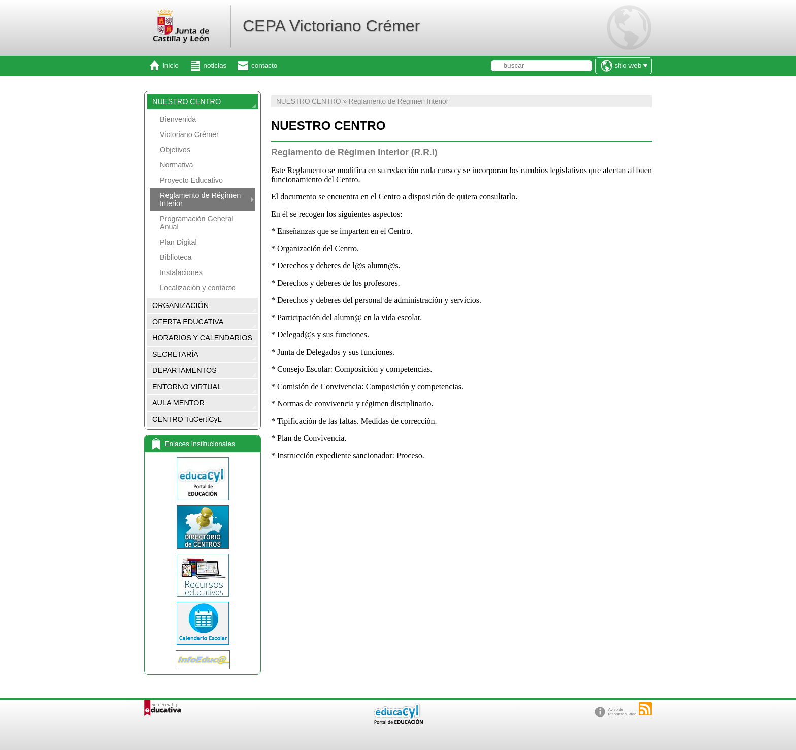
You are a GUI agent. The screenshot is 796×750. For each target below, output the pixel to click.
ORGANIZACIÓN (180, 305)
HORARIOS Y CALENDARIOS (202, 338)
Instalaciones (181, 272)
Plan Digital (178, 242)
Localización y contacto (198, 288)
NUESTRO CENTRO (186, 101)
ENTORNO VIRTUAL (186, 387)
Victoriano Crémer (189, 134)
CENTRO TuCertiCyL (187, 419)
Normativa (176, 165)
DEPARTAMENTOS (184, 370)
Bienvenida (178, 119)
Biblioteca (175, 257)
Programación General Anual (197, 223)
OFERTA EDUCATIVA (187, 322)
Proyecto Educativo (191, 180)
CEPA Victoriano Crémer (331, 26)
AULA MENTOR (178, 403)
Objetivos (175, 150)
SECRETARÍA (175, 354)
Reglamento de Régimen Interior (200, 199)
